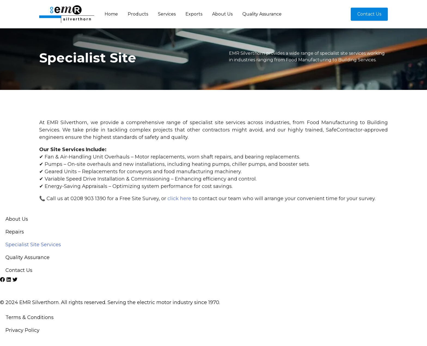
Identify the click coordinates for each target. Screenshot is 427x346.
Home (111, 14)
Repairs (14, 232)
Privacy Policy (22, 330)
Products (138, 14)
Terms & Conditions (29, 317)
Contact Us (18, 270)
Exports (193, 14)
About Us (222, 14)
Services (167, 14)
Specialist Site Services (33, 245)
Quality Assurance (262, 14)
